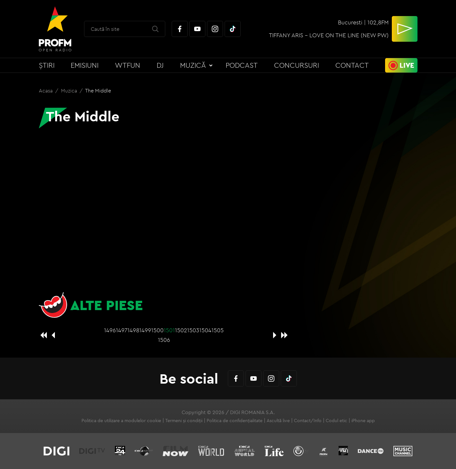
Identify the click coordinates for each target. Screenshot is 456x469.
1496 (110, 330)
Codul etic (336, 420)
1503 (193, 330)
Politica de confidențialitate (234, 420)
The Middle (98, 90)
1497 (121, 330)
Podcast (242, 65)
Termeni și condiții (183, 420)
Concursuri (296, 65)
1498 (133, 330)
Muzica (69, 90)
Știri (47, 65)
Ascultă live (278, 420)
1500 (157, 330)
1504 (205, 330)
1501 (169, 330)
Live (407, 65)
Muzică (193, 65)
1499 (145, 330)
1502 (181, 330)
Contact (352, 65)
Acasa (46, 90)
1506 (164, 339)
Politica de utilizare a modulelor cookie (121, 420)
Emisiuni (85, 65)
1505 (217, 330)
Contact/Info (308, 420)
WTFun (127, 65)
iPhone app (363, 420)
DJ (160, 65)
